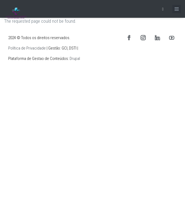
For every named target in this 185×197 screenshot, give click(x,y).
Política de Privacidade (27, 48)
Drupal (75, 58)
